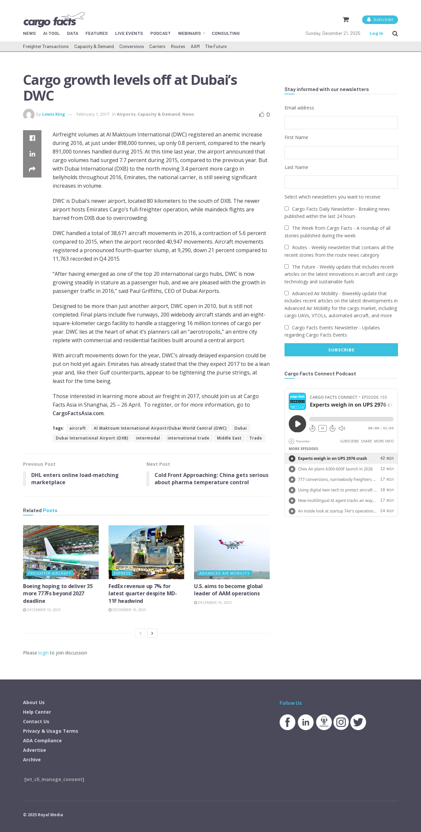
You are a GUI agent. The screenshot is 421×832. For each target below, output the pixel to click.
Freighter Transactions (46, 46)
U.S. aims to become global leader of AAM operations (228, 589)
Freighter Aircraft (49, 573)
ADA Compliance (42, 740)
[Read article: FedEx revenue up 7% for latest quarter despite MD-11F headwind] (146, 552)
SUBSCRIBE (380, 19)
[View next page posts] (152, 633)
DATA (72, 33)
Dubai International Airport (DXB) (92, 438)
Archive (32, 759)
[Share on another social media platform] (32, 170)
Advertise (34, 750)
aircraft (77, 428)
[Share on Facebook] (32, 138)
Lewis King (53, 114)
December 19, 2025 (42, 609)
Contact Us (36, 721)
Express (122, 573)
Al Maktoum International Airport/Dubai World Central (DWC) (160, 428)
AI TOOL (51, 33)
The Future (216, 46)
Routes (178, 46)
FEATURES (97, 33)
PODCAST (160, 33)
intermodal (148, 438)
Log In (376, 33)
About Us (34, 702)
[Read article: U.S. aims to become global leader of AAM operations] (232, 552)
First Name (296, 137)
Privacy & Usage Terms (50, 731)
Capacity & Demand (94, 46)
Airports (126, 114)
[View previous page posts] (140, 633)
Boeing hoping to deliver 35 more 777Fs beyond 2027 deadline (57, 593)
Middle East (229, 438)
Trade (255, 438)
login (43, 653)
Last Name (296, 167)
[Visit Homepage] (54, 20)
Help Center (37, 712)
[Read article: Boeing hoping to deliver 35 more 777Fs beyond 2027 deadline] (61, 552)
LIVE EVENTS (129, 33)
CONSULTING (226, 33)
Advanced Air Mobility (224, 573)
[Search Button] (395, 33)
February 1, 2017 (93, 114)
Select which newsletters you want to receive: (333, 197)
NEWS (29, 33)
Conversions (131, 46)
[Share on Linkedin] (32, 154)
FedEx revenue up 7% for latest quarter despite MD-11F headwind (143, 593)
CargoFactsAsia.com (78, 413)
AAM (195, 46)
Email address (299, 108)
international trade (189, 438)
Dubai (241, 428)
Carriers (157, 46)
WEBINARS (189, 33)
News (188, 114)
